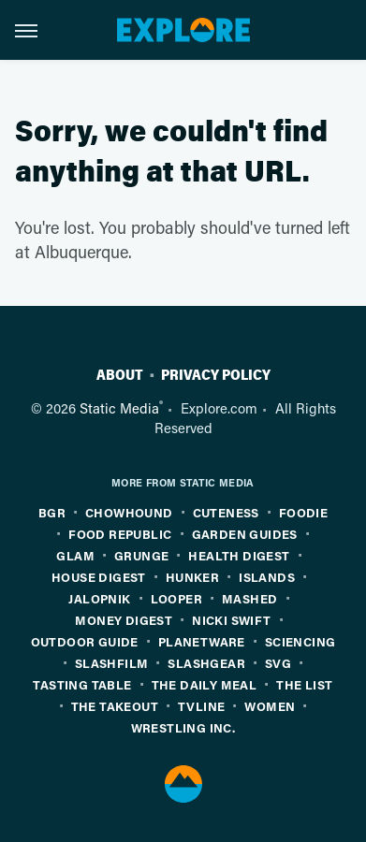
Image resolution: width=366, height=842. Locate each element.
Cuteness (226, 512)
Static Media (119, 408)
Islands (267, 577)
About (119, 375)
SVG (278, 663)
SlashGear (206, 663)
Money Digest (123, 620)
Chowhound (129, 512)
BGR (52, 512)
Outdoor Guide (85, 641)
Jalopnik (99, 598)
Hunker (192, 577)
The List (304, 684)
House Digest (98, 577)
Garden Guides (245, 534)
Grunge (141, 555)
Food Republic (119, 534)
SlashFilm (112, 663)
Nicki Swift (231, 620)
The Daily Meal (204, 684)
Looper (176, 598)
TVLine (201, 706)
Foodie (303, 512)
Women (269, 706)
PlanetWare (201, 641)
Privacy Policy (216, 375)
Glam (75, 555)
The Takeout (114, 706)
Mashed (249, 598)
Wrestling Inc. (183, 727)
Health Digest (238, 555)
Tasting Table (82, 684)
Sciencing (300, 641)
